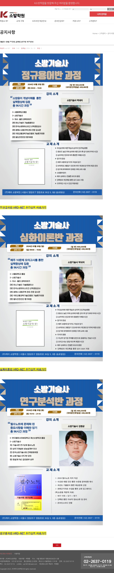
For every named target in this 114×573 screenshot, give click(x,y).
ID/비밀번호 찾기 (67, 9)
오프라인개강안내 (39, 21)
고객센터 (92, 21)
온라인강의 (59, 21)
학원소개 (3, 21)
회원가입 (57, 9)
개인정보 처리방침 (6, 554)
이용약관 (17, 554)
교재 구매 (20, 21)
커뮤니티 (76, 21)
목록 (57, 545)
